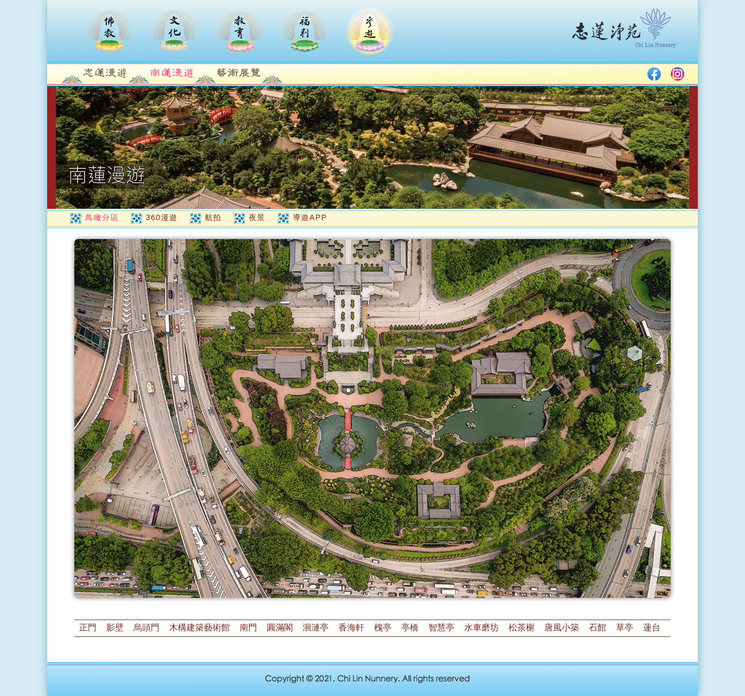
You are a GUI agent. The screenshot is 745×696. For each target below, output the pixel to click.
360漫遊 (162, 217)
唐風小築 (561, 627)
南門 (248, 627)
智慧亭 (441, 627)
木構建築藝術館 (199, 627)
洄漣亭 (316, 627)
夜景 (257, 217)
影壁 (115, 627)
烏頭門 (146, 627)
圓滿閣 (280, 627)
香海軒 (351, 627)
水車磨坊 (481, 627)
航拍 (213, 217)
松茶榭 (522, 627)
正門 (88, 627)
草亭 (624, 627)
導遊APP (310, 217)
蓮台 (651, 627)
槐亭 (382, 627)
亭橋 (410, 627)
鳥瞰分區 (102, 217)
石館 (597, 627)
